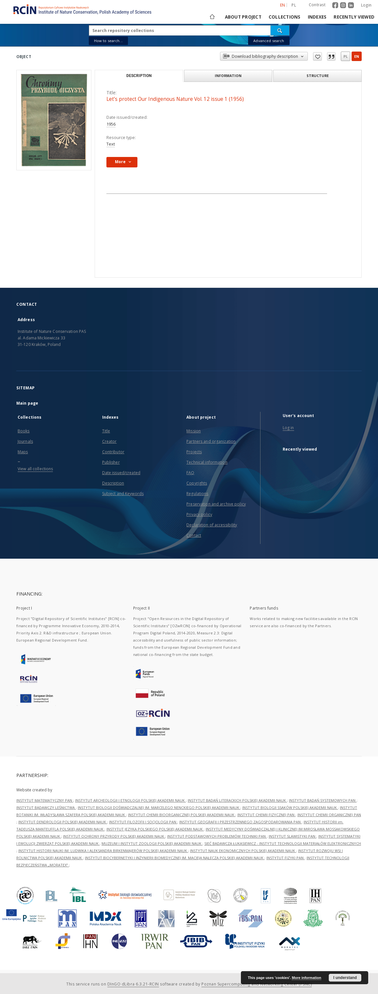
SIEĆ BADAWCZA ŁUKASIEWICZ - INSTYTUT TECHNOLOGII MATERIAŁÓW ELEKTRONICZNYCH (282, 843)
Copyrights (196, 483)
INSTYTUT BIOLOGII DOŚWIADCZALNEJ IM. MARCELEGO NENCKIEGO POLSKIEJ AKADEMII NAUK (159, 807)
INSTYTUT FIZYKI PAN (285, 857)
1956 (111, 124)
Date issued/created (121, 472)
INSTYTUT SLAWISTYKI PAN (292, 836)
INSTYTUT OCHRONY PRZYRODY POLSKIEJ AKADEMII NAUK (114, 836)
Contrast (317, 5)
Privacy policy (199, 514)
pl (345, 56)
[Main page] (211, 16)
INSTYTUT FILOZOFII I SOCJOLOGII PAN (143, 821)
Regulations (197, 493)
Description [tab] (138, 75)
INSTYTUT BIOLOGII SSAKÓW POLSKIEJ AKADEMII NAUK (290, 807)
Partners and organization (211, 441)
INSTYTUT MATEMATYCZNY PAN (44, 800)
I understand (345, 977)
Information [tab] (228, 75)
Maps (23, 452)
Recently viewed (354, 17)
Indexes (317, 17)
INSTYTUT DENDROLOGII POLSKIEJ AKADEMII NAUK (62, 821)
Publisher (111, 462)
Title (106, 431)
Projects (194, 452)
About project (243, 17)
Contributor (113, 452)
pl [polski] (293, 5)
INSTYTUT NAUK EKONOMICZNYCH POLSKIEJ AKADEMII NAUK (243, 850)
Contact (193, 535)
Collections (285, 17)
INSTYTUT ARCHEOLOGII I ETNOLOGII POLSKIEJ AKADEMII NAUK (130, 800)
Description (113, 483)
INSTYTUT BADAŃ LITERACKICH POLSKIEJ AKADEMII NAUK (237, 800)
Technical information (207, 462)
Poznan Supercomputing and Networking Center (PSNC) (256, 984)
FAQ (190, 472)
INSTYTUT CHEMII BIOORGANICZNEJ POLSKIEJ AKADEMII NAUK (181, 814)
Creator (109, 441)
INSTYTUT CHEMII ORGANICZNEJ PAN (329, 814)
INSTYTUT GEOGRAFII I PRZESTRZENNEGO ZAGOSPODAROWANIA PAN (240, 821)
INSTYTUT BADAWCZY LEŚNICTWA (46, 807)
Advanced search (268, 40)
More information (306, 978)
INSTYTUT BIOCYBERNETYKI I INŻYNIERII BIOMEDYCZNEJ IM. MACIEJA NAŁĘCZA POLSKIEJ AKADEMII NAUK (174, 857)
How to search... (108, 40)
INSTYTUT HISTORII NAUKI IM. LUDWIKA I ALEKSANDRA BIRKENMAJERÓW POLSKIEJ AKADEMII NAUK (103, 850)
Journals (25, 441)
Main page (27, 403)
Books (24, 431)
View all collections (35, 469)
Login (366, 5)
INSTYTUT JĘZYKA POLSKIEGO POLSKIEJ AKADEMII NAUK (155, 829)
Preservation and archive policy (216, 504)
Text (110, 144)
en (356, 56)
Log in (288, 427)
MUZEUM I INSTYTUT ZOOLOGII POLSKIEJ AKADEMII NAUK (152, 843)
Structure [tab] (318, 75)
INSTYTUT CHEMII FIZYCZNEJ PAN (266, 814)
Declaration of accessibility (211, 525)
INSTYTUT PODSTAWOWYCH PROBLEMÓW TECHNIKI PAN (217, 836)
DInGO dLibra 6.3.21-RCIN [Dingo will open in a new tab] (133, 984)
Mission (193, 431)
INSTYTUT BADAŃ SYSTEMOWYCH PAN (322, 800)
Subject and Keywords (123, 493)
